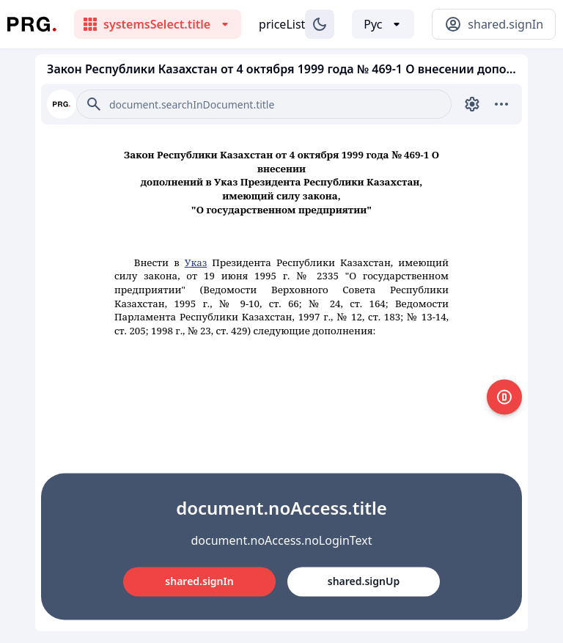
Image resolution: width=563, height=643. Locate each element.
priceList (282, 24)
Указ (196, 262)
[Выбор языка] (383, 24)
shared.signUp (364, 581)
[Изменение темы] (319, 24)
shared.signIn (199, 581)
